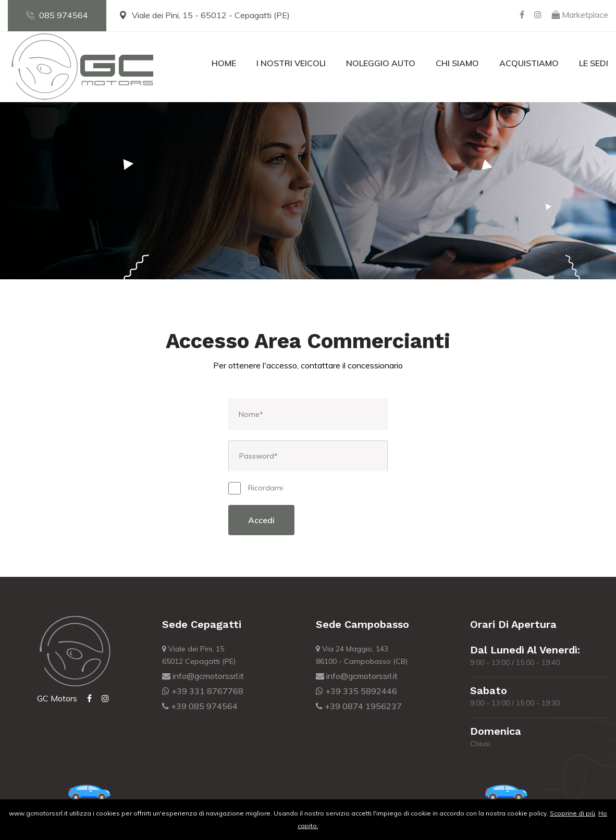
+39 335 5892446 (356, 691)
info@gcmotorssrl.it (203, 676)
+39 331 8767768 (202, 691)
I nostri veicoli (291, 63)
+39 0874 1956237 (359, 706)
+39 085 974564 (200, 706)
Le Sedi (593, 63)
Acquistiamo (529, 63)
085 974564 (57, 15)
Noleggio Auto (380, 63)
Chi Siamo (457, 63)
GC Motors (57, 698)
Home (224, 63)
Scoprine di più (572, 813)
